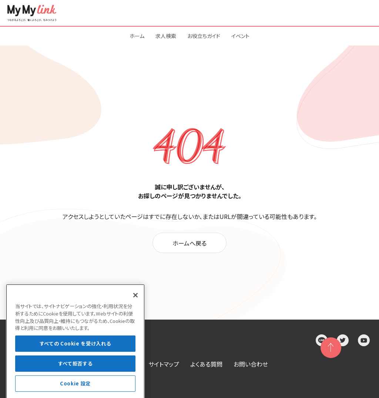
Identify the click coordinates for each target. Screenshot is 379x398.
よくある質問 (206, 364)
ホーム (137, 36)
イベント (240, 36)
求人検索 (165, 36)
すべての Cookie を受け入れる (75, 358)
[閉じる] (135, 311)
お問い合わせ (251, 364)
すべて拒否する (75, 378)
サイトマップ (163, 364)
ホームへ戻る (189, 243)
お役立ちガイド (203, 36)
